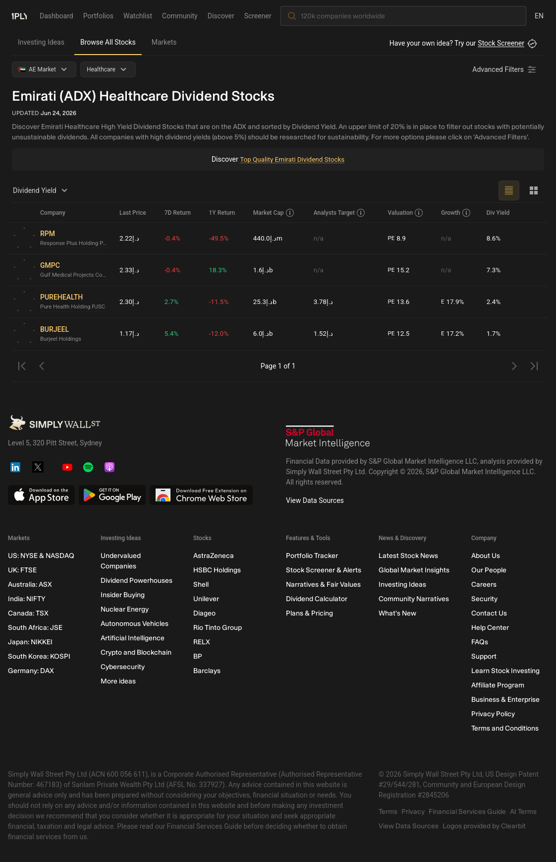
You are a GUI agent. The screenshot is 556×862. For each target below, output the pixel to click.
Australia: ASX (30, 584)
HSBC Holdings (217, 570)
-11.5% (219, 302)
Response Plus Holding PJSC (75, 243)
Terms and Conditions (505, 728)
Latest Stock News (408, 556)
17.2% (453, 334)
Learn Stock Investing (505, 671)
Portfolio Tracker (312, 556)
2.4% (494, 302)
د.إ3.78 (324, 302)
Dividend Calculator (316, 599)
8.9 (397, 238)
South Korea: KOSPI (39, 656)
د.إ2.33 (129, 270)
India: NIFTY (26, 599)
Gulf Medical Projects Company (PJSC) (75, 275)
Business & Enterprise (505, 699)
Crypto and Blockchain (136, 652)
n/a (319, 238)
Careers (484, 584)
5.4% (172, 334)
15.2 (399, 270)
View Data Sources (315, 500)
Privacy (413, 811)
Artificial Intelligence (133, 638)
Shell (201, 584)
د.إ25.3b (265, 302)
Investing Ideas (41, 42)
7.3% (494, 270)
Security (484, 599)
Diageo (204, 613)
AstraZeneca (213, 556)
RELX (201, 642)
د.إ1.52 (324, 334)
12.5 (399, 334)
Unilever (206, 599)
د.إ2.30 (129, 302)
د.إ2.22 (129, 238)
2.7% (172, 302)
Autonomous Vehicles (134, 623)
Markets (164, 42)
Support (484, 656)
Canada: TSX (28, 613)
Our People (488, 570)
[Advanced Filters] (505, 69)
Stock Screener (501, 43)
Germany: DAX (31, 671)
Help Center (490, 627)
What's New (397, 613)
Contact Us (489, 613)
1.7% (494, 334)
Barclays (207, 671)
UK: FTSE (22, 570)
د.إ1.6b (263, 270)
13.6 (399, 302)
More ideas (118, 681)
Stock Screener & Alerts (323, 570)
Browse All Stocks (108, 42)
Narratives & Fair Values (323, 584)
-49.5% (219, 238)
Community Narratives (414, 599)
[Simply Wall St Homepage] (19, 15)
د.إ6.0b (263, 334)
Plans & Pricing (309, 613)
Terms (388, 811)
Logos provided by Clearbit (484, 826)
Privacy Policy (493, 714)
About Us (485, 556)
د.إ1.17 (129, 334)
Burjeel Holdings (61, 338)
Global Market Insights (414, 570)
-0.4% (173, 238)
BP (197, 656)
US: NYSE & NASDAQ (41, 556)
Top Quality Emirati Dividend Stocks (291, 159)
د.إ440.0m (268, 238)
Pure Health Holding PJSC (74, 307)
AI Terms (523, 811)
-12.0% (219, 334)
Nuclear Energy (125, 609)
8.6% (494, 238)
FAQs (479, 642)
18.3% (218, 270)
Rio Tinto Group (217, 627)
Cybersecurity (123, 667)
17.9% (453, 302)
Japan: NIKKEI (30, 642)
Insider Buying (123, 595)
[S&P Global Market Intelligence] (328, 437)
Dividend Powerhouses (136, 580)
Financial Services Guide (467, 811)
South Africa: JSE (35, 627)
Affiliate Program (497, 685)
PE (391, 238)
